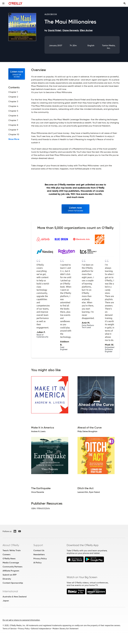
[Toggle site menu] (3, 3)
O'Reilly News (9, 558)
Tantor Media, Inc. (108, 46)
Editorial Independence (41, 628)
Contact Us (38, 550)
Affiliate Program (11, 570)
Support (38, 545)
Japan (6, 600)
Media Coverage (11, 562)
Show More (13, 139)
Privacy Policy (40, 558)
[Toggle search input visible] (124, 3)
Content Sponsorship (13, 582)
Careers (6, 554)
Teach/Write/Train (12, 550)
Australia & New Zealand (14, 596)
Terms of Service (9, 628)
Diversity (7, 578)
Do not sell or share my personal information (21, 620)
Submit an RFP (9, 574)
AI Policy (37, 562)
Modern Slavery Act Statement (65, 628)
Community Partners (12, 566)
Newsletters (39, 554)
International (10, 591)
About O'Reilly (11, 545)
